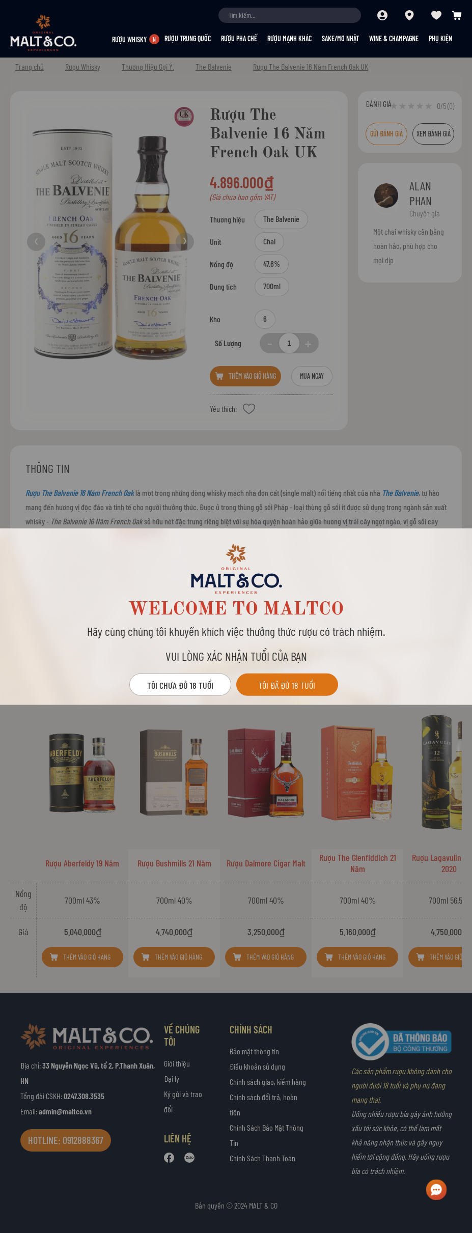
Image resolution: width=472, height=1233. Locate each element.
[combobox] (289, 15)
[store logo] (61, 32)
